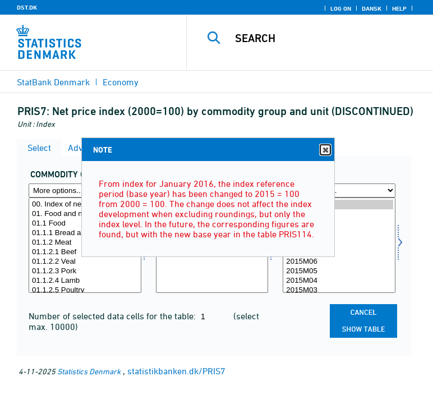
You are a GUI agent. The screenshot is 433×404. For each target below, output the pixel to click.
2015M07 (339, 252)
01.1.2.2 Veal (85, 262)
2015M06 (339, 262)
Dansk (371, 8)
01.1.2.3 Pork (85, 271)
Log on (340, 8)
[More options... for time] (339, 190)
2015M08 (339, 242)
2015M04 (339, 281)
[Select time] (339, 245)
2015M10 (339, 223)
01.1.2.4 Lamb (85, 281)
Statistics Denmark (89, 371)
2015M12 (339, 204)
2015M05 (339, 271)
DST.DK (27, 7)
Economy (121, 82)
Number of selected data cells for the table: (113, 316)
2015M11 (339, 214)
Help (399, 8)
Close (325, 150)
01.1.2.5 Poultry (85, 290)
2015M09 (339, 233)
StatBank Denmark (53, 82)
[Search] (328, 38)
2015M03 (339, 290)
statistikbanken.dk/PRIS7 (176, 371)
